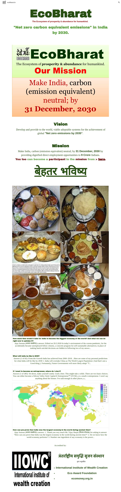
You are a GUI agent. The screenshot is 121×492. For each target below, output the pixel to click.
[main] (60, 21)
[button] (119, 2)
